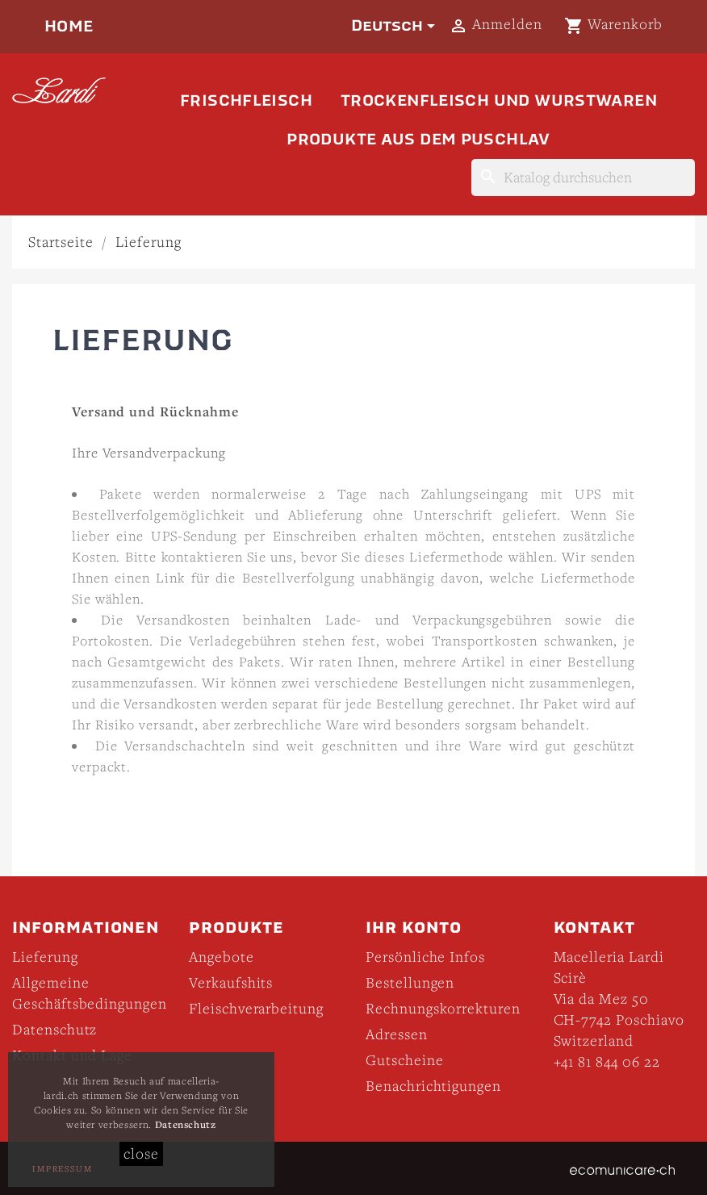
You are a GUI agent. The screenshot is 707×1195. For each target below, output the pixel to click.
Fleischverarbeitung (256, 1008)
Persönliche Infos (425, 956)
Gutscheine (405, 1060)
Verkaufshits (231, 982)
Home (69, 26)
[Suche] (583, 177)
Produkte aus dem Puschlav (418, 139)
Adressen (397, 1034)
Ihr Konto (414, 927)
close (141, 1153)
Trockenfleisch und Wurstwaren (499, 100)
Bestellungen (410, 982)
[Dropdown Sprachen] (396, 26)
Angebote (221, 956)
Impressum (62, 1168)
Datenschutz (54, 1029)
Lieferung (45, 956)
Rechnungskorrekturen (443, 1008)
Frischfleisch (246, 100)
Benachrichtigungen (433, 1085)
